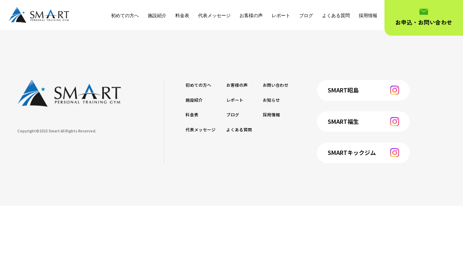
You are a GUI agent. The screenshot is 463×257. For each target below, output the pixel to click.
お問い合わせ (298, 84)
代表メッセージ (214, 15)
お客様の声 (251, 15)
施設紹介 (157, 15)
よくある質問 (336, 15)
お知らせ (292, 99)
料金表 (182, 15)
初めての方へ (125, 15)
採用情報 (368, 15)
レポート (281, 15)
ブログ (306, 15)
